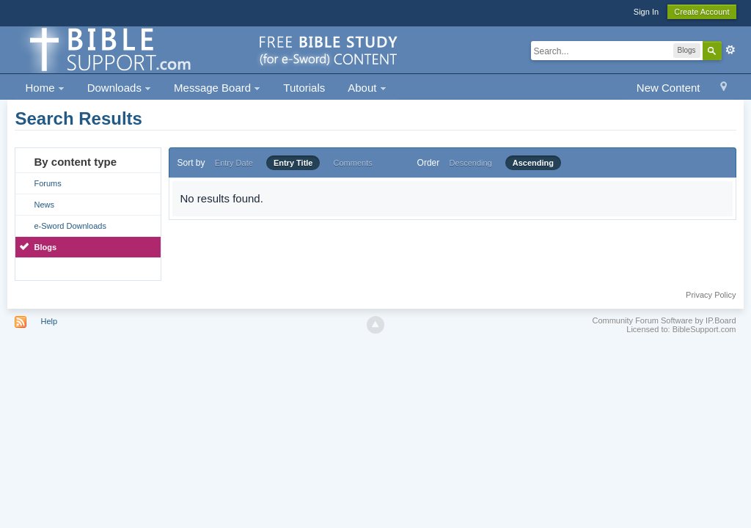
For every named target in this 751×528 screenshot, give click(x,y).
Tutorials (304, 87)
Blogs (45, 247)
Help (49, 321)
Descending (471, 162)
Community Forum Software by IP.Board (664, 320)
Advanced (730, 50)
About (367, 87)
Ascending (533, 162)
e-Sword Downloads (70, 225)
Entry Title (293, 162)
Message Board (217, 87)
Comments (353, 162)
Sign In (646, 11)
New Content (668, 87)
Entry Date (234, 162)
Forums (47, 183)
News (44, 204)
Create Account (701, 11)
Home (44, 87)
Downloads (119, 87)
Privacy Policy (711, 294)
